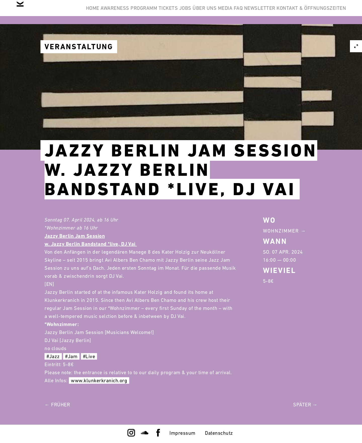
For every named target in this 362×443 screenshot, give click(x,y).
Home (95, 12)
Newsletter (326, 12)
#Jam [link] (71, 356)
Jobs (220, 12)
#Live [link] (89, 356)
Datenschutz (219, 433)
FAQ (296, 12)
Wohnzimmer (281, 231)
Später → (305, 404)
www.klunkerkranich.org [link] (99, 380)
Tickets (194, 12)
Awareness (125, 12)
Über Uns (247, 12)
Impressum (182, 433)
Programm (162, 12)
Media (275, 12)
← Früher (57, 404)
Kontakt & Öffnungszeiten (307, 36)
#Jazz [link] (53, 356)
